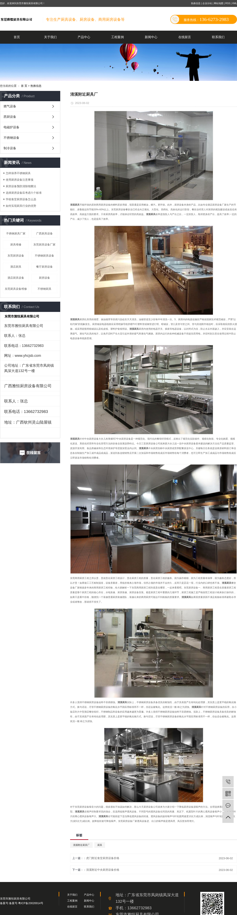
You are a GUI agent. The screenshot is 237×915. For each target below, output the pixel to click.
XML (234, 3)
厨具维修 (15, 244)
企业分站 (207, 3)
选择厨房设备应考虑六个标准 (24, 192)
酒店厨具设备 (16, 277)
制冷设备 (10, 148)
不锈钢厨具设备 (44, 255)
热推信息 (195, 3)
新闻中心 (151, 37)
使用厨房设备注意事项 (19, 179)
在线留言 (184, 37)
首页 (17, 37)
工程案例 (117, 37)
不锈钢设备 (11, 137)
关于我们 (50, 37)
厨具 (99, 845)
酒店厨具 (15, 266)
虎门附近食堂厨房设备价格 (102, 858)
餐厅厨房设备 (44, 266)
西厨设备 (10, 116)
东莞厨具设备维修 (16, 288)
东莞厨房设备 (16, 255)
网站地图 (219, 3)
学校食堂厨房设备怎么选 (21, 199)
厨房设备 (44, 277)
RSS (227, 3)
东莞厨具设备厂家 (44, 244)
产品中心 (84, 37)
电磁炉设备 (11, 127)
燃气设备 (10, 106)
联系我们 (218, 37)
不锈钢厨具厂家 (15, 233)
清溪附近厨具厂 (81, 845)
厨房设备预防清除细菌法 (21, 186)
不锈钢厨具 (44, 288)
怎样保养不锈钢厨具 (18, 173)
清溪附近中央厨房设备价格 (102, 869)
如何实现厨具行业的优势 (21, 205)
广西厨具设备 (44, 233)
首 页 (24, 85)
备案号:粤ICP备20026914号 (26, 903)
